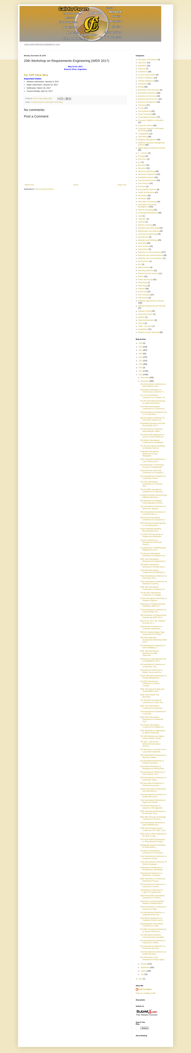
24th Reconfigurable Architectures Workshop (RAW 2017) (153, 640)
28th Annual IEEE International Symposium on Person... (152, 897)
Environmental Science (147, 180)
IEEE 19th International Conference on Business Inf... (153, 588)
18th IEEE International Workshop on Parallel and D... (153, 566)
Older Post (122, 185)
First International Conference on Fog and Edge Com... (153, 611)
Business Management (147, 102)
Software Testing (144, 311)
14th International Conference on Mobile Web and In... (153, 796)
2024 (141, 350)
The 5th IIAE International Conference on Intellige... (151, 594)
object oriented (144, 267)
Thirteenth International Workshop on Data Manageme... (149, 453)
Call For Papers (145, 989)
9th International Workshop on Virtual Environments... (152, 784)
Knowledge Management (148, 213)
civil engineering (144, 111)
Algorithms (142, 66)
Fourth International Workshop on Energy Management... (153, 677)
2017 (141, 371)
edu (139, 162)
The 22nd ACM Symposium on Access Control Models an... (152, 436)
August (144, 971)
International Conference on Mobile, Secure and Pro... (151, 671)
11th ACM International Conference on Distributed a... (153, 571)
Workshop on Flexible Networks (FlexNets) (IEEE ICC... (152, 605)
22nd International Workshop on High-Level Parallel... (153, 801)
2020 (141, 364)
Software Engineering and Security (152, 306)
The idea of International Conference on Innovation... (152, 852)
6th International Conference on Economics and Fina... (152, 947)
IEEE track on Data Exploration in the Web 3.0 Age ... (153, 835)
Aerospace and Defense (147, 60)
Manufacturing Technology (148, 228)
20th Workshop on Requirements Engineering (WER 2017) (153, 616)
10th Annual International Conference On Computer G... (153, 519)
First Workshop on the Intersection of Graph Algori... (153, 958)
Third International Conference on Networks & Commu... (153, 583)
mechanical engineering (147, 234)
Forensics (142, 186)
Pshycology (142, 283)
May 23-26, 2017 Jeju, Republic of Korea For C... (152, 622)
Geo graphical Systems (147, 189)
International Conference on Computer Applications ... (151, 627)
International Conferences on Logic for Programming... (151, 891)
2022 (141, 357)
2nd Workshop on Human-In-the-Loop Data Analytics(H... (153, 750)
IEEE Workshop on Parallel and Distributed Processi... (152, 880)
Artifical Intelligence (145, 78)
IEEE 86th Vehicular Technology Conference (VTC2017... (153, 818)
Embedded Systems (146, 177)
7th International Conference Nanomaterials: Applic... (151, 430)
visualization (143, 329)
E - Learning (143, 153)
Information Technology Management (147, 206)
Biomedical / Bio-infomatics (149, 90)
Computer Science (145, 125)
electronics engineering (147, 174)
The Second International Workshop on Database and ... (153, 554)
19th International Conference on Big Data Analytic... (153, 756)
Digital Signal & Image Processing (151, 148)
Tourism (141, 323)
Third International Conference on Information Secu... (153, 577)
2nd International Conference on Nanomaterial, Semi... (153, 385)
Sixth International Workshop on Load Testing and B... (153, 460)
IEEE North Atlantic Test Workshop (149, 696)
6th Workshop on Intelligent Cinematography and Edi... (152, 502)
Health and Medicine (146, 192)
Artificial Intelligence (146, 81)
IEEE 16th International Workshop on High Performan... (149, 653)
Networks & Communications (149, 252)
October (144, 964)
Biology (141, 87)
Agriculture (142, 63)
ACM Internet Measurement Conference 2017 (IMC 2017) (153, 829)
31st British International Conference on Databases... (152, 441)
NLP (139, 264)
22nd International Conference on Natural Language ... (153, 863)
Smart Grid (142, 292)
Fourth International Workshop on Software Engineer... (153, 599)
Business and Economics (148, 99)
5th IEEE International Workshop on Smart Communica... (153, 930)
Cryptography (143, 134)
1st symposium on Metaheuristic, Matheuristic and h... (153, 549)
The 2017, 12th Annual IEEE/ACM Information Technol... (150, 744)
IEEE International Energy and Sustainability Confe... (152, 690)
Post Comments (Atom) (44, 189)
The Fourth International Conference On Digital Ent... (152, 726)
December (145, 378)
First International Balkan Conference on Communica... (153, 408)
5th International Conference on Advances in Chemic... (152, 885)
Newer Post (29, 185)
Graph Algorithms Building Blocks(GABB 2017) (150, 530)
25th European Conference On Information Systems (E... (152, 419)
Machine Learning (145, 225)
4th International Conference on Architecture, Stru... (152, 665)
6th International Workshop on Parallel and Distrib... (152, 762)
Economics (142, 159)
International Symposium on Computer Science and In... (152, 919)
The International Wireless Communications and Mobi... (152, 936)
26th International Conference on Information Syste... (153, 779)
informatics (142, 198)
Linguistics (142, 219)
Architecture (143, 72)
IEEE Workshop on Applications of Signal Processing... (152, 732)
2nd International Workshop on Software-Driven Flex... (152, 913)
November (145, 381)
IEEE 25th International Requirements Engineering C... (153, 560)
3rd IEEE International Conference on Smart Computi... (149, 683)
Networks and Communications (150, 255)
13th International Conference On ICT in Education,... (153, 413)
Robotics (141, 289)
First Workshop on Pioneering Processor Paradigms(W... (152, 466)
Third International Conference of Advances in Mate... (153, 908)
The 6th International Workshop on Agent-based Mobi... (152, 402)
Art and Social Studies (147, 75)
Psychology (142, 286)
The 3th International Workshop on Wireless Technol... (152, 447)
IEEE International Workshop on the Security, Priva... (153, 812)
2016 (141, 375)
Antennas (142, 69)
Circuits (141, 108)
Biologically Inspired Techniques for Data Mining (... (153, 846)
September (145, 967)
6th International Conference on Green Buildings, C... (152, 646)
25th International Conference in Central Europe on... (153, 513)
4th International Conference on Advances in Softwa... (152, 942)
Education (142, 168)
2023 (141, 354)
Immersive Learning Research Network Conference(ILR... (152, 902)
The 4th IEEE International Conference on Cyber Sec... (152, 701)
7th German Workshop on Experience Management (151, 807)
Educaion (142, 165)
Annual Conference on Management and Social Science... (151, 542)
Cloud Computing (145, 114)
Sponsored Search (145, 314)
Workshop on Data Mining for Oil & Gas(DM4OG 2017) (153, 660)
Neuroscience (143, 261)
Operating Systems (145, 270)
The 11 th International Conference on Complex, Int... (153, 396)
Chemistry (142, 105)
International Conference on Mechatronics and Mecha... (152, 869)
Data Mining (143, 137)
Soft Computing (144, 295)
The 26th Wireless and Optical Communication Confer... (152, 737)
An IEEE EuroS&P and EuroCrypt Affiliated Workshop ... (153, 496)
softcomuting (143, 298)
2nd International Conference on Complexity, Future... (153, 477)
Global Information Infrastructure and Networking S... (153, 790)
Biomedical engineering (147, 93)
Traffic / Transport (145, 326)
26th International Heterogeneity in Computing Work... (153, 524)
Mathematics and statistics (148, 231)
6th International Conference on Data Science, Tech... (152, 773)
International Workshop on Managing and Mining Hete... (152, 767)
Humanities (142, 196)
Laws (140, 216)
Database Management (147, 140)
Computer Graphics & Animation (151, 120)
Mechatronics (143, 237)
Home (75, 185)
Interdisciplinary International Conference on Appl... (151, 925)
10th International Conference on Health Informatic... (153, 953)
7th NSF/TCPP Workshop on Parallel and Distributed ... (151, 535)
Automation (142, 84)
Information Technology (147, 202)
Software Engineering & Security (151, 301)
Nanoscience (143, 249)
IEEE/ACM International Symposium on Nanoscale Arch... (151, 719)
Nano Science (143, 246)
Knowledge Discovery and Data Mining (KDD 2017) (152, 424)
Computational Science (147, 117)
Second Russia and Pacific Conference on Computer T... (152, 471)
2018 (141, 368)
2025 (141, 347)
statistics (141, 317)
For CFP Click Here (36, 75)
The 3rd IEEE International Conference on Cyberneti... (152, 491)
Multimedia (142, 243)
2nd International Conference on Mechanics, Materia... (153, 507)
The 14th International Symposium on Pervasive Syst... (151, 484)
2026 (141, 343)
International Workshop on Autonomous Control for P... (152, 391)
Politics (141, 276)
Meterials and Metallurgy (148, 240)
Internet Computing (145, 210)
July (142, 974)
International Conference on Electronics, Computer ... (151, 874)
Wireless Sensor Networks (148, 332)
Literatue (141, 222)
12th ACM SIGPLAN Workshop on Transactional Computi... (152, 840)
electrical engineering (146, 171)
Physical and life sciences (148, 273)
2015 (141, 979)
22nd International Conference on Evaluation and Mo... (153, 857)
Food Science (143, 183)
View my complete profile (146, 993)
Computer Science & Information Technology (46, 102)
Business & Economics (147, 96)
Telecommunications (146, 320)
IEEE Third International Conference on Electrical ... (152, 707)
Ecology (141, 156)
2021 (141, 361)
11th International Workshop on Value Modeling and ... (152, 824)
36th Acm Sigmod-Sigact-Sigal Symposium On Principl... (152, 633)
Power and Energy (145, 280)
